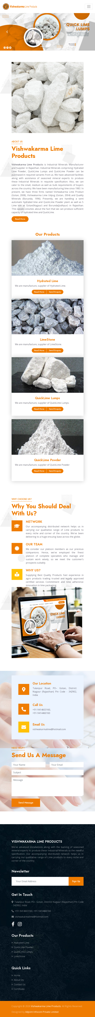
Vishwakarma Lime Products (46, 1006)
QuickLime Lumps (22, 951)
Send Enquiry (55, 291)
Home (16, 975)
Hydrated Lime (20, 942)
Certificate (18, 989)
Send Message (25, 802)
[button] (7, 32)
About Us (18, 979)
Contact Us (18, 984)
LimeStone (18, 956)
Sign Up (76, 881)
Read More (20, 219)
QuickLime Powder (22, 947)
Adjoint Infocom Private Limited (41, 1011)
